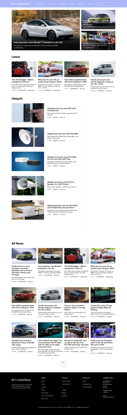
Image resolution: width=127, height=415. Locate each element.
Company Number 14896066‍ (107, 391)
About (43, 384)
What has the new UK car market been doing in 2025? (50, 81)
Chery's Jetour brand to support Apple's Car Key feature (74, 307)
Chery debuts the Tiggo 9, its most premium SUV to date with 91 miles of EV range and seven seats (50, 343)
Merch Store (44, 398)
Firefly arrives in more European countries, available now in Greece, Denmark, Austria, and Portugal (22, 270)
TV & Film (62, 4)
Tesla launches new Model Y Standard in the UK (49, 267)
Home (42, 381)
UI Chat (84, 381)
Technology (39, 4)
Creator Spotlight (87, 387)
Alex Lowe (82, 88)
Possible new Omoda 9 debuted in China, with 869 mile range (23, 342)
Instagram (64, 395)
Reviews (71, 4)
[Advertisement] (100, 133)
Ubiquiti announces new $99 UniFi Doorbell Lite (61, 109)
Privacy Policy (44, 393)
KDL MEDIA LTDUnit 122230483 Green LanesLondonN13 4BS (107, 384)
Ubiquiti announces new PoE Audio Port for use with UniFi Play (62, 158)
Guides (90, 4)
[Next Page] (63, 362)
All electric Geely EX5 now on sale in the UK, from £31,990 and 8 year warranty (76, 342)
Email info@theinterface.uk (108, 396)
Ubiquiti (55, 117)
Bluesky (64, 393)
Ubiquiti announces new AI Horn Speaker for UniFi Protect (60, 183)
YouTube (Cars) (66, 381)
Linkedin (64, 390)
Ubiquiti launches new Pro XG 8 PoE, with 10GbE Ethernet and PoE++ (62, 207)
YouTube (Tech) (66, 384)
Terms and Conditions (47, 395)
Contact (43, 387)
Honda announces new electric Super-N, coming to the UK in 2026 (102, 82)
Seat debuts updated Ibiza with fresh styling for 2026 (75, 81)
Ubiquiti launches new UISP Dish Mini (62, 134)
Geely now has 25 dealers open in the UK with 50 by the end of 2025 (102, 342)
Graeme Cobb (31, 90)
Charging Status (86, 384)
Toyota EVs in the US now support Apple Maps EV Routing (101, 307)
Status (43, 390)
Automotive (51, 4)
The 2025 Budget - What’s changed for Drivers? (23, 81)
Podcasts (81, 4)
